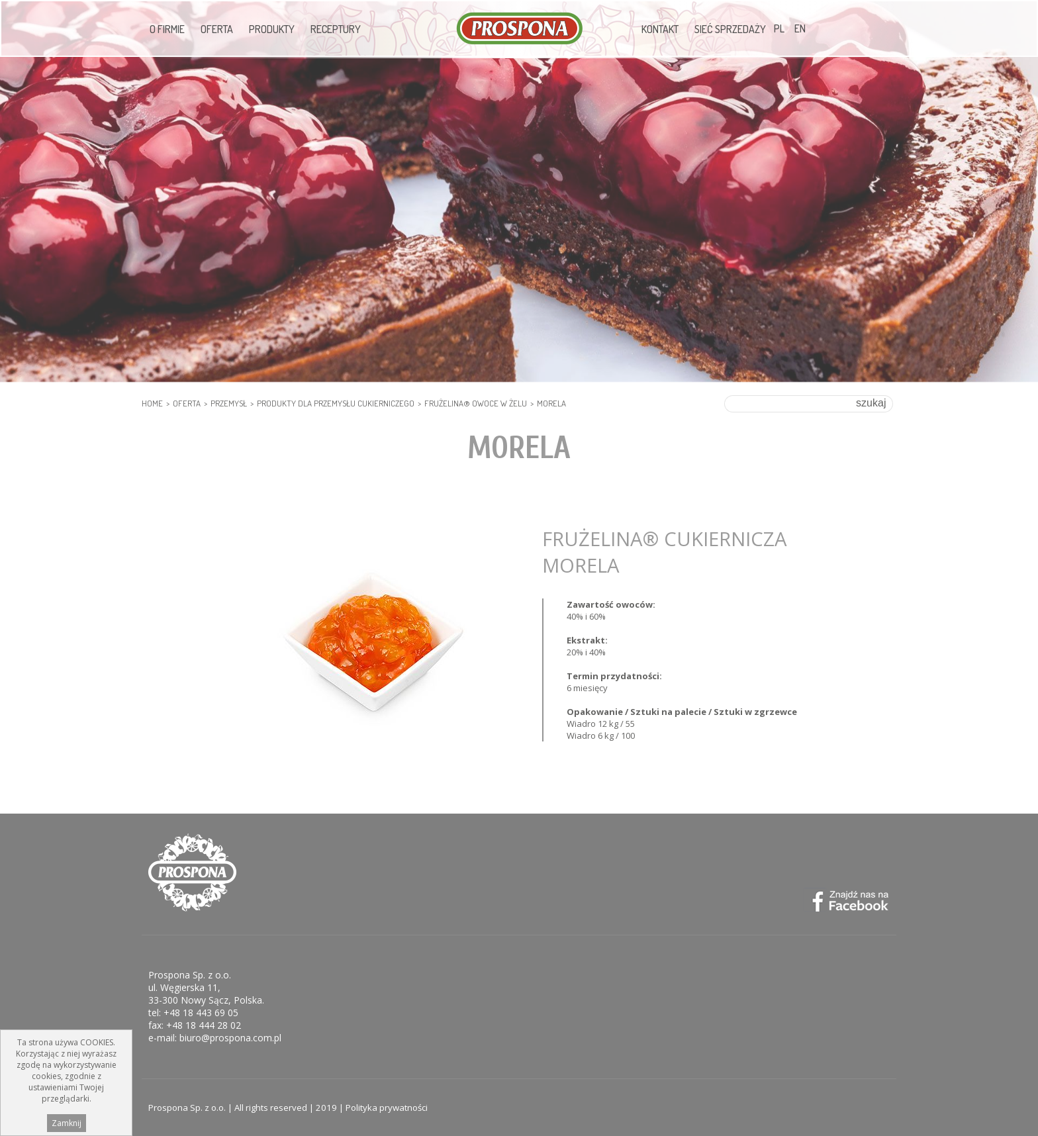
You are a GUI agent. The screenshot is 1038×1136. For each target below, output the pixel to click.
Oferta (217, 29)
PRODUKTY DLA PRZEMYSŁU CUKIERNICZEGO (335, 403)
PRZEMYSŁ (229, 403)
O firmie (167, 29)
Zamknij (66, 1126)
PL (779, 28)
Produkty (272, 29)
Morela (551, 403)
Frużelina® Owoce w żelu (475, 403)
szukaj (871, 402)
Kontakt (660, 29)
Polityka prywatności (387, 1107)
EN (800, 28)
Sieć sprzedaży (730, 29)
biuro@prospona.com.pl (230, 1037)
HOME (152, 403)
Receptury (335, 29)
